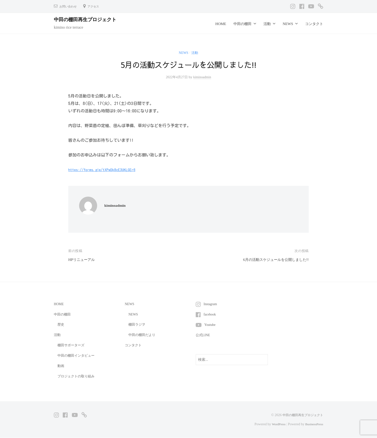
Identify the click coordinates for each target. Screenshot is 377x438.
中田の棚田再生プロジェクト (89, 19)
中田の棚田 (242, 24)
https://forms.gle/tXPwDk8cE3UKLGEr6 (104, 169)
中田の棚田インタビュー (77, 355)
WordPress (276, 424)
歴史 (61, 324)
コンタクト (314, 24)
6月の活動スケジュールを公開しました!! (271, 259)
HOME (220, 24)
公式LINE (203, 335)
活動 (267, 24)
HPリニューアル (83, 259)
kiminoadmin (203, 77)
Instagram (211, 304)
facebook (210, 314)
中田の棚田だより (142, 335)
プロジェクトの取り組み (77, 376)
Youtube (210, 324)
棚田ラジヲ (137, 324)
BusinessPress (313, 424)
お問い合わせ (69, 6)
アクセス (97, 6)
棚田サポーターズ (71, 345)
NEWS (288, 24)
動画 (61, 366)
